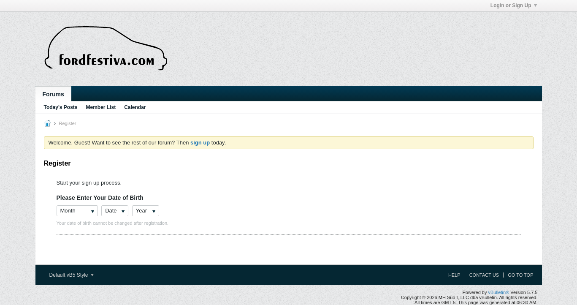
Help (454, 275)
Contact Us (484, 275)
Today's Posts (61, 107)
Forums (53, 94)
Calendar (135, 107)
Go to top (520, 275)
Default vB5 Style (71, 275)
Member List (101, 107)
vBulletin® (498, 292)
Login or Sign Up (513, 5)
